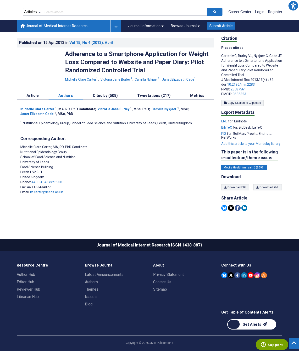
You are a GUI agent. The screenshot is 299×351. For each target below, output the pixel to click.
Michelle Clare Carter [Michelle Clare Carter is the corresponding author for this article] (54, 147)
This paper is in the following (249, 155)
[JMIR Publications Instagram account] (257, 275)
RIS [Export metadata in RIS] (224, 134)
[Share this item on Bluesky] (224, 208)
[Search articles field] (124, 12)
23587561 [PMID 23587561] (238, 89)
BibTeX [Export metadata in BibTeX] (227, 127)
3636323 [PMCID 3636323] (239, 94)
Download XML (268, 187)
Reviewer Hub (28, 289)
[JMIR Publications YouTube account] (251, 275)
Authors (91, 282)
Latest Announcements (104, 274)
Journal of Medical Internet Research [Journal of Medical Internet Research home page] (54, 26)
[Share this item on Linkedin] (244, 208)
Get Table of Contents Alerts (247, 312)
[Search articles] (214, 12)
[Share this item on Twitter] (231, 208)
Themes (92, 289)
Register (275, 12)
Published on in (66, 42)
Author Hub (26, 274)
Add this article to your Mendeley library (251, 144)
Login (259, 12)
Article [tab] (33, 95)
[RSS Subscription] (264, 275)
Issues (91, 296)
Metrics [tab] (197, 95)
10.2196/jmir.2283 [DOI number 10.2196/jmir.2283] (241, 84)
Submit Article (221, 26)
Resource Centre (32, 265)
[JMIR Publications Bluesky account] (224, 275)
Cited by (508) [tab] (105, 95)
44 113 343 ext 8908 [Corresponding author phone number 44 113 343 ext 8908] (47, 182)
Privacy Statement (168, 274)
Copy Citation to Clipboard (242, 103)
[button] (293, 5)
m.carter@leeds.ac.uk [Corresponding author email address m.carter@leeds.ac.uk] (46, 192)
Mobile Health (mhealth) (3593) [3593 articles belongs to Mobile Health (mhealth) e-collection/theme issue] (244, 167)
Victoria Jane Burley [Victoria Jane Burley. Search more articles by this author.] (116, 79)
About (158, 265)
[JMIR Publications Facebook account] (237, 275)
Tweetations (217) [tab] (154, 95)
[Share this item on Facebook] (238, 208)
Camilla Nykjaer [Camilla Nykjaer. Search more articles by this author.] (147, 79)
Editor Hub (25, 282)
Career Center (239, 12)
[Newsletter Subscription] (251, 324)
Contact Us (162, 282)
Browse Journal (99, 265)
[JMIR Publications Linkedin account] (244, 275)
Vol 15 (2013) (91, 42)
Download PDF (235, 187)
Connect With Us (236, 265)
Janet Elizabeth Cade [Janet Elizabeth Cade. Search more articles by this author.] (179, 79)
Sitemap (160, 289)
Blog (89, 304)
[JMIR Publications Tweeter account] (231, 275)
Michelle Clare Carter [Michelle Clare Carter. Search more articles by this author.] (82, 79)
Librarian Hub (28, 296)
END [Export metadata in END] (224, 121)
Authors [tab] (65, 95)
